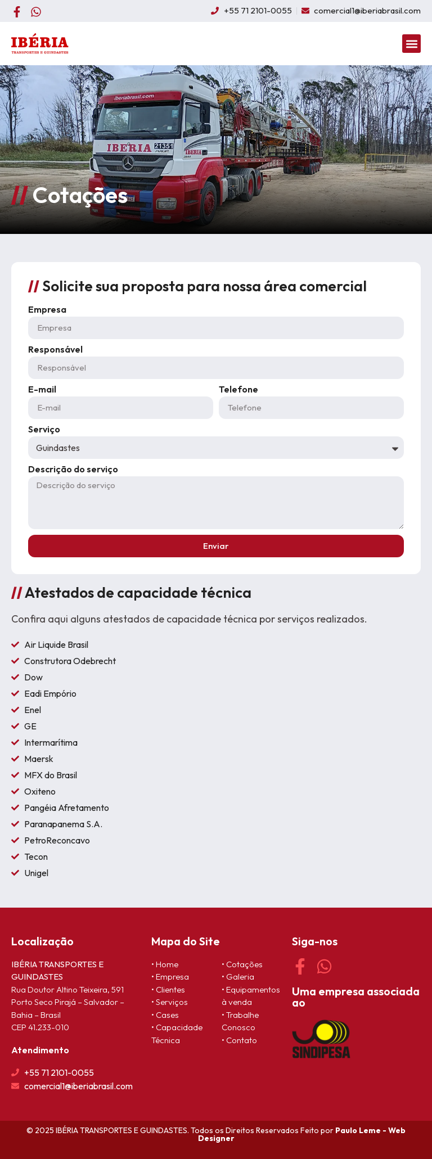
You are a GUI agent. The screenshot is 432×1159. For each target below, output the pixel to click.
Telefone (238, 390)
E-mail (42, 390)
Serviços (172, 1001)
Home (167, 964)
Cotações (244, 964)
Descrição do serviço (73, 469)
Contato (241, 1040)
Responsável (55, 350)
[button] (411, 43)
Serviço (44, 430)
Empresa (47, 310)
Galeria (240, 976)
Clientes (170, 989)
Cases (167, 1014)
